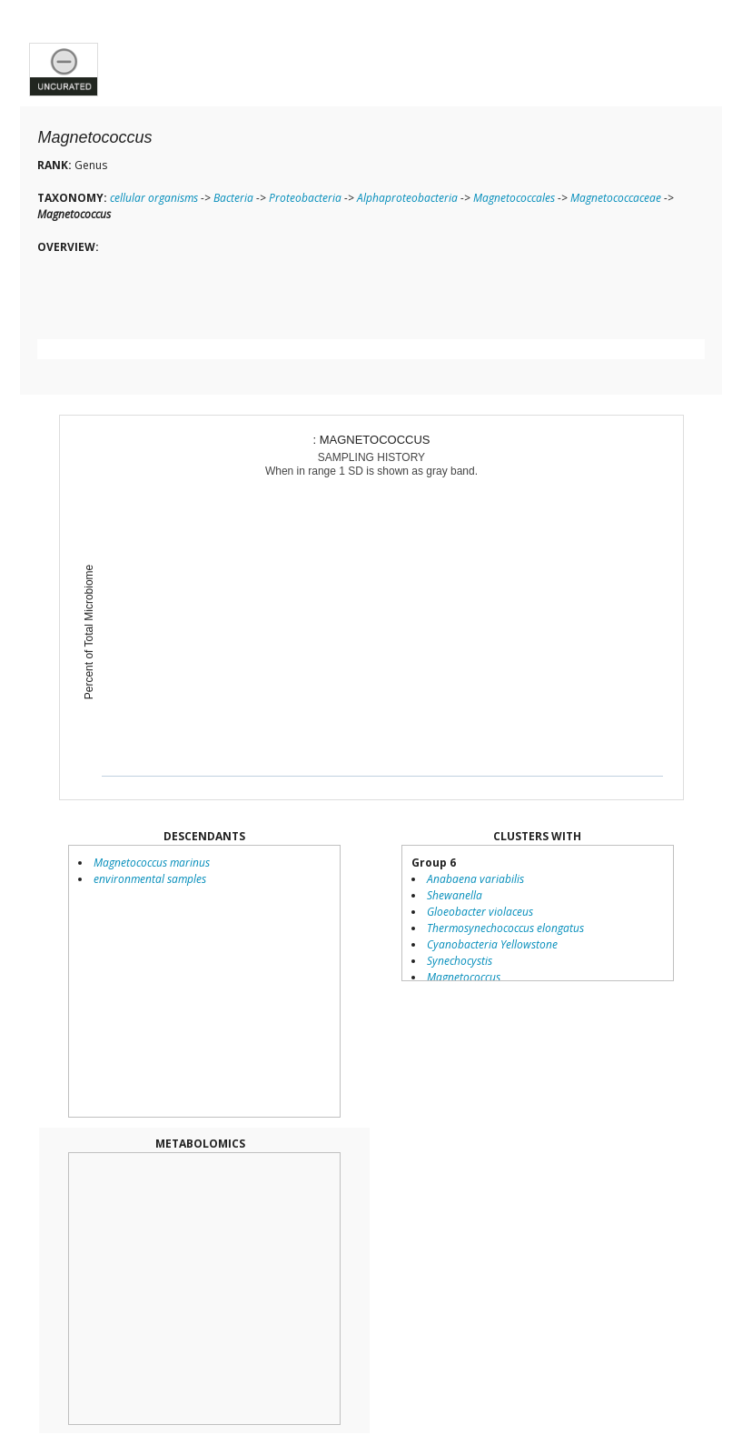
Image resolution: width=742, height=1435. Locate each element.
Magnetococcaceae (615, 198)
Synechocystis (459, 960)
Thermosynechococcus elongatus (505, 928)
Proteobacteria (305, 198)
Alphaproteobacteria (407, 198)
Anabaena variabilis (475, 879)
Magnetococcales (514, 198)
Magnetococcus (463, 977)
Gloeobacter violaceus (480, 911)
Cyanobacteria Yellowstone (492, 944)
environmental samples (150, 879)
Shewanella (454, 895)
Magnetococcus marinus (152, 862)
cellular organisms (154, 198)
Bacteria (233, 198)
